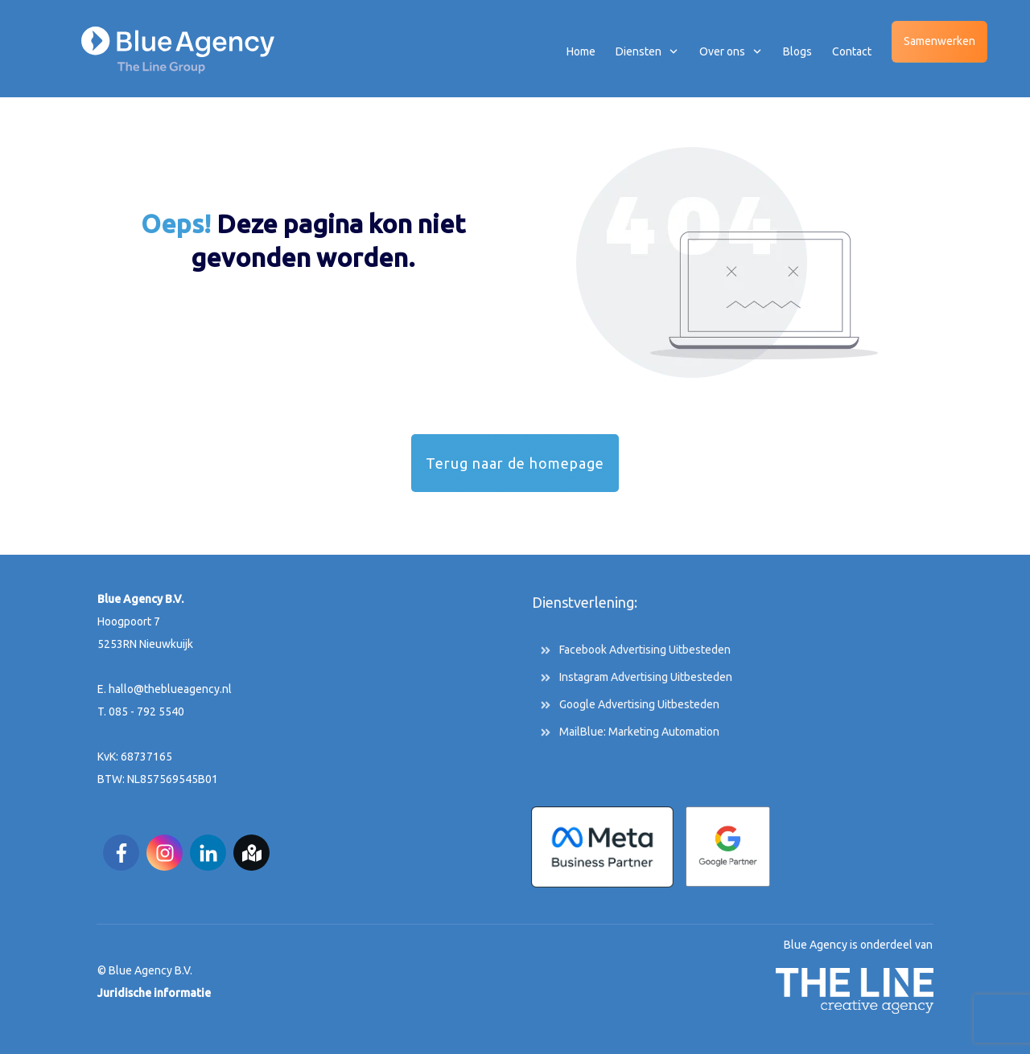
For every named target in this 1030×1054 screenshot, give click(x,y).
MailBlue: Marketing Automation (639, 731)
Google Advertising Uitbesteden (639, 704)
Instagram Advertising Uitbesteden (645, 677)
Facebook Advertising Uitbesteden (645, 649)
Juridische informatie (154, 992)
